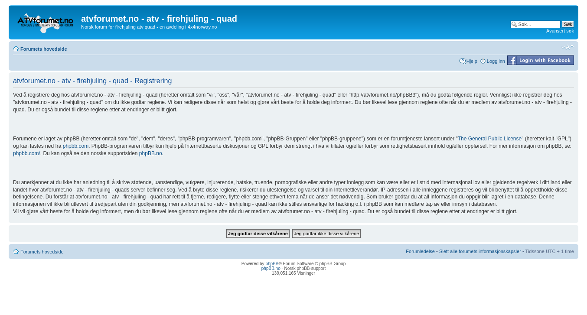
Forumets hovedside (43, 49)
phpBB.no (150, 153)
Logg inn (496, 61)
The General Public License (490, 139)
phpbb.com (75, 146)
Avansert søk (560, 30)
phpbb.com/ (26, 153)
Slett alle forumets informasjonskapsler (480, 251)
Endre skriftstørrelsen (567, 47)
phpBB (271, 263)
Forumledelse (420, 251)
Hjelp (471, 61)
